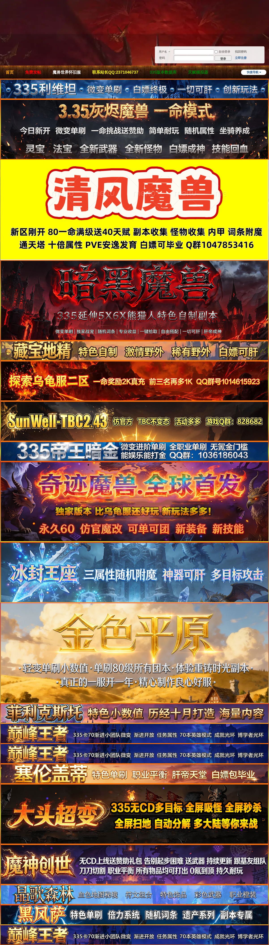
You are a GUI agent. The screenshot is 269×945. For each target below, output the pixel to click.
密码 (162, 58)
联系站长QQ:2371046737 (115, 72)
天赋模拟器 (198, 72)
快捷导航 (252, 72)
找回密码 (241, 51)
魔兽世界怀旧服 (67, 72)
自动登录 (222, 51)
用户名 (163, 51)
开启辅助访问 (268, 23)
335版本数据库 (163, 72)
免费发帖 (33, 72)
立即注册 (241, 58)
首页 (10, 72)
